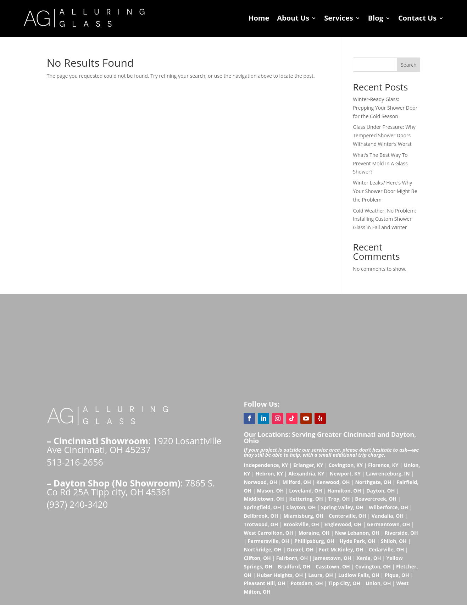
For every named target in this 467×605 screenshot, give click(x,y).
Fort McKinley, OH (341, 549)
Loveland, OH (305, 490)
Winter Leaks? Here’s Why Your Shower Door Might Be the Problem (385, 191)
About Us (293, 18)
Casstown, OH (333, 566)
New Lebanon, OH (357, 532)
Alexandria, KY (306, 473)
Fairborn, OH (292, 558)
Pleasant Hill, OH (264, 583)
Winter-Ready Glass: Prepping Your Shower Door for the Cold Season (385, 108)
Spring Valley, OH (342, 507)
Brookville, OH (301, 524)
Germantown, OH (388, 524)
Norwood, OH (260, 482)
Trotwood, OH (261, 524)
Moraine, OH (314, 532)
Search (408, 64)
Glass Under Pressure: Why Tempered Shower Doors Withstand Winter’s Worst (384, 135)
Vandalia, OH (388, 515)
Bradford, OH (294, 566)
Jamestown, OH (332, 558)
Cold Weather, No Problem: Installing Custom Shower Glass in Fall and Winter (384, 219)
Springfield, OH (262, 507)
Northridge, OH (263, 549)
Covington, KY (345, 465)
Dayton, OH (380, 490)
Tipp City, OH (344, 583)
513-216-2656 (75, 462)
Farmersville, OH (268, 541)
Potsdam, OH (307, 583)
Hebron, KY (269, 473)
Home (258, 18)
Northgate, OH (373, 482)
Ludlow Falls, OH (358, 575)
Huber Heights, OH (280, 575)
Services (338, 18)
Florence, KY (383, 465)
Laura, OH (320, 575)
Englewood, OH (343, 524)
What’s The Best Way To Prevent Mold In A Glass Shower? (380, 163)
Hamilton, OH (344, 490)
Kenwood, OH (333, 482)
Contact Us (417, 18)
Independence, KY (266, 465)
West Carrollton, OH (268, 532)
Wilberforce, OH (388, 507)
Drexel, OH (300, 549)
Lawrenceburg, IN (388, 473)
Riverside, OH (401, 532)
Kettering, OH (306, 498)
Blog (375, 18)
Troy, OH (339, 498)
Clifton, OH (257, 558)
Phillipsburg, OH (314, 541)
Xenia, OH (369, 558)
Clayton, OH (301, 507)
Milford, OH (297, 482)
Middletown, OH (264, 498)
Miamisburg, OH (303, 515)
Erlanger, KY (308, 465)
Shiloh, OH (394, 541)
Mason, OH (270, 490)
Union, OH (378, 583)
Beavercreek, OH (375, 498)
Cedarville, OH (386, 549)
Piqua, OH (397, 575)
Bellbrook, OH (261, 515)
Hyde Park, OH (358, 541)
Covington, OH (373, 566)
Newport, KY (345, 473)
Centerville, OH (347, 515)
